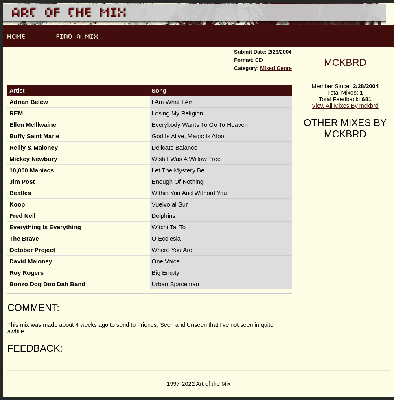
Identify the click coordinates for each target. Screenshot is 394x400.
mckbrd (345, 62)
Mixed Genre (276, 68)
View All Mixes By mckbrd (345, 105)
